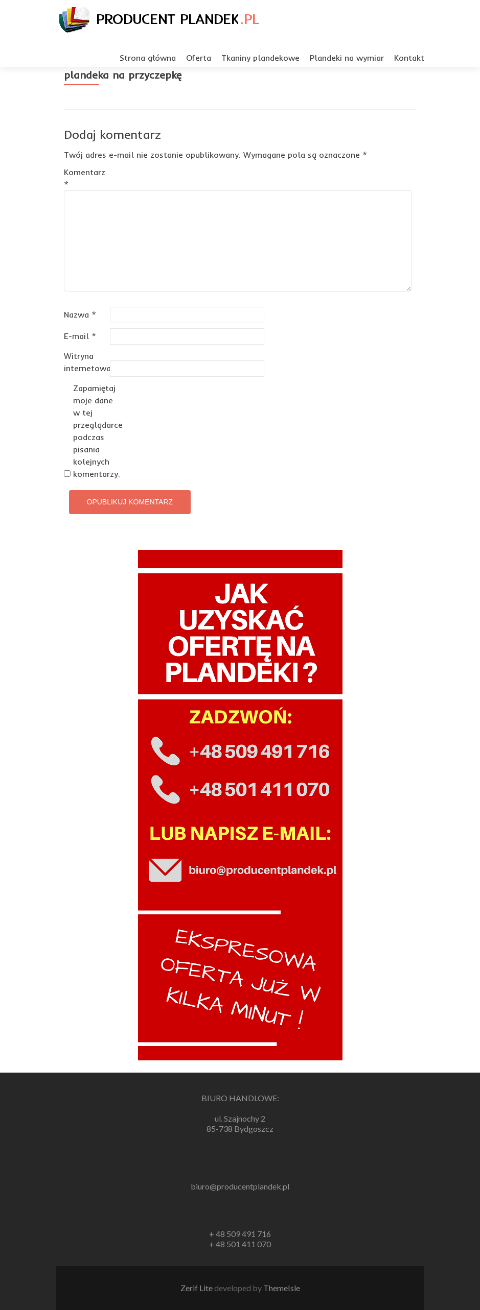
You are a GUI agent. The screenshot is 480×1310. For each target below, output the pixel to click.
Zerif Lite (197, 1288)
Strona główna (148, 58)
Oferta (198, 58)
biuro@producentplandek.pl (240, 1186)
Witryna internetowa (85, 362)
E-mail (80, 336)
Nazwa (80, 314)
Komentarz (84, 178)
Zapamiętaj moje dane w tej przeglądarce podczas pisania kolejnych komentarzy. (95, 431)
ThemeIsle (281, 1288)
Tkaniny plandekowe (260, 58)
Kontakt (409, 58)
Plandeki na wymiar (347, 58)
